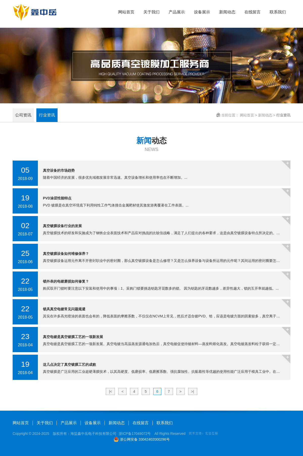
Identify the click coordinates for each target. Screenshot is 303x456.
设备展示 (202, 12)
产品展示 (177, 12)
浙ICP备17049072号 (135, 434)
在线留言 (252, 12)
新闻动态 (227, 12)
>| (192, 391)
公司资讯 (23, 115)
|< (110, 391)
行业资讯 (47, 115)
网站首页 (126, 12)
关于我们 (151, 12)
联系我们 (278, 12)
